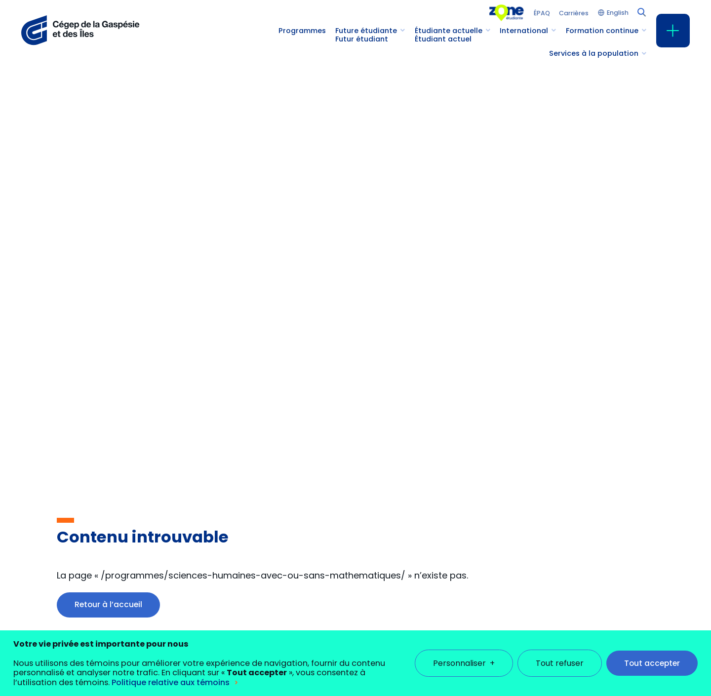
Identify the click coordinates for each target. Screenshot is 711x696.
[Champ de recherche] (640, 11)
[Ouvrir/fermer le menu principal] (673, 30)
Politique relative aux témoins (171, 669)
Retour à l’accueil (108, 604)
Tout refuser (560, 650)
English (618, 13)
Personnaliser (464, 650)
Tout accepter (652, 650)
